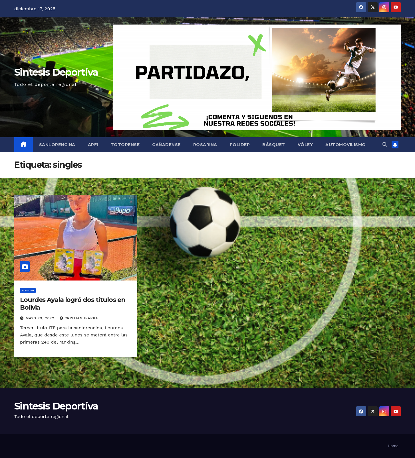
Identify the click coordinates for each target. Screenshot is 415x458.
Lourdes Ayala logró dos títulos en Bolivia (72, 303)
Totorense (125, 144)
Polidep (240, 144)
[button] (384, 144)
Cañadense (166, 144)
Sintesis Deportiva (56, 72)
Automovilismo (345, 144)
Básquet (273, 144)
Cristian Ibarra (79, 318)
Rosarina (205, 144)
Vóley (305, 144)
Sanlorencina (57, 144)
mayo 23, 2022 (41, 318)
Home (393, 446)
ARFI (93, 144)
